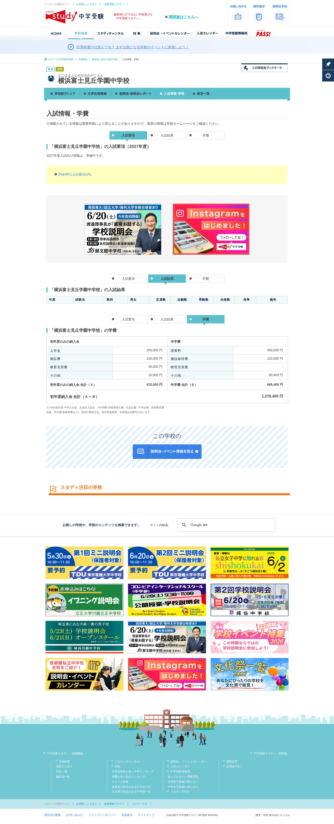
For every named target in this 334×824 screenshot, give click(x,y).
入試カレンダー (180, 766)
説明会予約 (233, 766)
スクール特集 (120, 781)
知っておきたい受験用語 (183, 776)
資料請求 (232, 761)
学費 (205, 135)
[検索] (225, 525)
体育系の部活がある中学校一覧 (131, 786)
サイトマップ (146, 815)
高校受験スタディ (114, 4)
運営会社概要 (52, 815)
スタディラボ (139, 803)
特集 (117, 766)
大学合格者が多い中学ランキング (133, 771)
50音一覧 (61, 771)
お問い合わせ (74, 815)
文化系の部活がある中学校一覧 (131, 791)
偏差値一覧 (63, 776)
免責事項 (126, 815)
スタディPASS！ (181, 791)
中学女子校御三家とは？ (183, 786)
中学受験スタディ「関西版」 (272, 753)
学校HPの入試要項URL (75, 174)
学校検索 (82, 59)
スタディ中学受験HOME (61, 59)
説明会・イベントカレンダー (188, 761)
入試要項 (128, 278)
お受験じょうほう (86, 4)
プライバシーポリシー (102, 815)
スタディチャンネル (127, 761)
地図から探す (64, 766)
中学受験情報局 (180, 771)
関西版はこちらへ (184, 17)
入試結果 (167, 135)
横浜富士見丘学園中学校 (105, 59)
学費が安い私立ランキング (128, 776)
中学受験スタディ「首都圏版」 (66, 753)
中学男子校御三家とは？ (183, 781)
